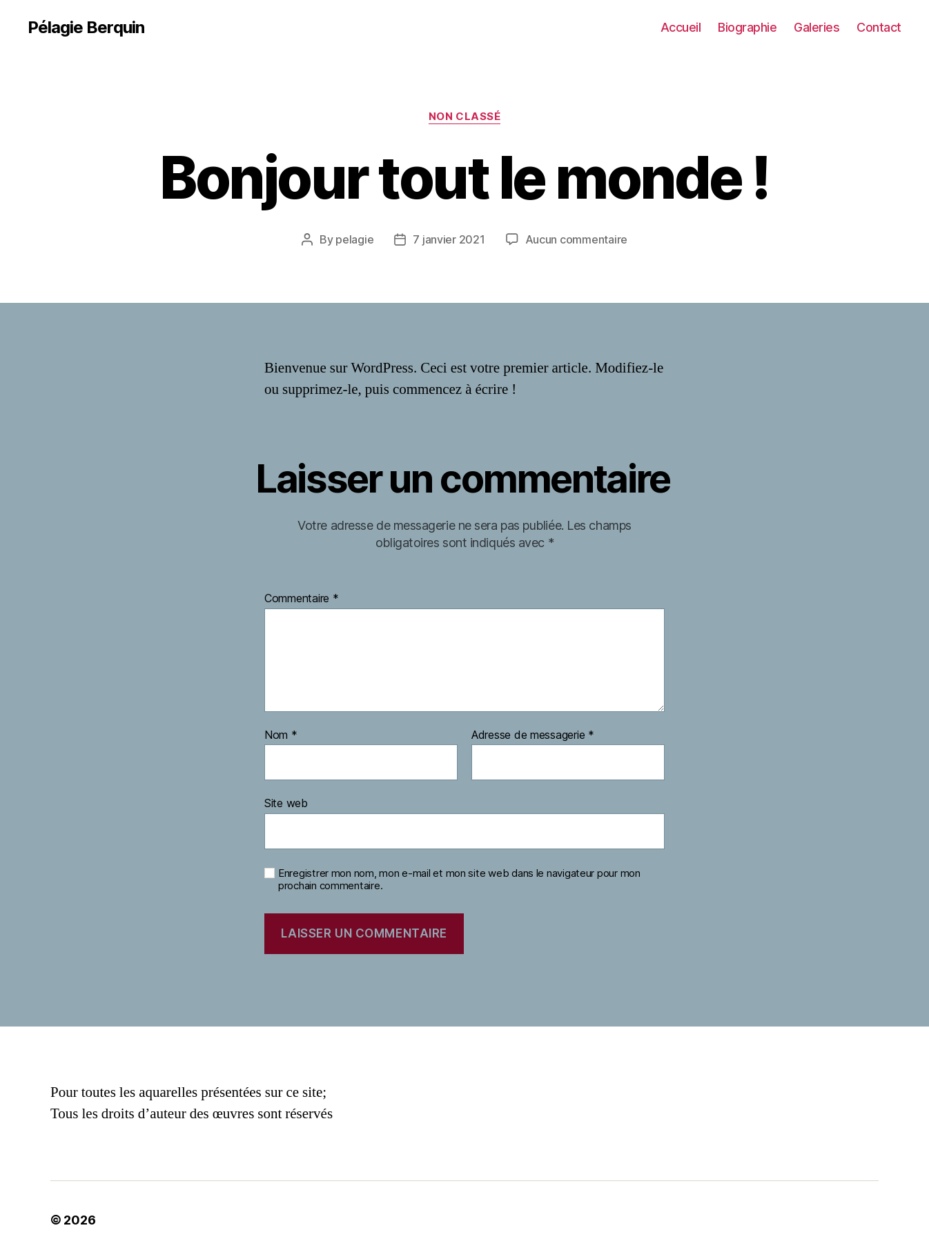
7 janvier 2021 (449, 239)
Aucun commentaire (576, 239)
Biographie (747, 27)
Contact (879, 27)
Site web (286, 803)
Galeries (816, 27)
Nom (280, 735)
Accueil (681, 27)
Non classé (465, 116)
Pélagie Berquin (86, 27)
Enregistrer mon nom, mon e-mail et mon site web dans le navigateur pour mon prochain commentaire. (459, 880)
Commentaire (301, 599)
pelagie (354, 239)
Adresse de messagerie (532, 735)
